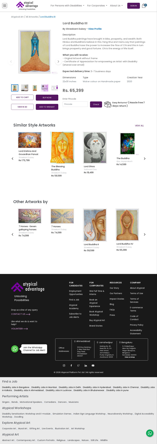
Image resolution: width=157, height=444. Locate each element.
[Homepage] (27, 5)
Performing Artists (15, 396)
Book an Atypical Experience (94, 303)
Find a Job (74, 299)
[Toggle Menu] (4, 5)
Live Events (47, 428)
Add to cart (22, 97)
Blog (112, 304)
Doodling (19, 416)
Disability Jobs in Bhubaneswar (89, 390)
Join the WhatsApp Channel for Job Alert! (33, 349)
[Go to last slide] (12, 158)
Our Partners (116, 293)
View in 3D (22, 107)
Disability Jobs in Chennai (126, 387)
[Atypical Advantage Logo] (27, 286)
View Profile (95, 28)
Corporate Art (9, 428)
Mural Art (23, 428)
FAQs (112, 309)
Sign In (133, 5)
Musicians (74, 402)
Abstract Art (8, 440)
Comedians (50, 402)
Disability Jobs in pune (117, 390)
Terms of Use (136, 293)
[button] (58, 61)
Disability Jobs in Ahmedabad (29, 390)
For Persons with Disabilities (66, 5)
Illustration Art (62, 428)
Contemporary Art (26, 440)
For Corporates (96, 5)
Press (112, 315)
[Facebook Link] (71, 365)
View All (139, 125)
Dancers (62, 402)
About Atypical (137, 288)
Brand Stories (95, 325)
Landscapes (74, 440)
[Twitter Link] (78, 365)
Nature (85, 440)
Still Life (95, 440)
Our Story (114, 288)
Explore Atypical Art (16, 423)
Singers (6, 402)
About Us (115, 5)
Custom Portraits (46, 440)
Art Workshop (78, 428)
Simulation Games (62, 413)
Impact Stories (117, 299)
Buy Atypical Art (97, 320)
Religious (61, 440)
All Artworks (32, 16)
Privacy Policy (136, 325)
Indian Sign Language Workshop (89, 413)
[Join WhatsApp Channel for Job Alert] (14, 349)
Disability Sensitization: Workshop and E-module (26, 413)
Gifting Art (34, 428)
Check (96, 104)
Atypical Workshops (16, 408)
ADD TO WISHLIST (47, 107)
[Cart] (143, 5)
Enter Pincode (69, 99)
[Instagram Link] (64, 365)
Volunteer (19, 328)
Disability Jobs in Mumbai (44, 387)
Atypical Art (17, 16)
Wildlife (104, 440)
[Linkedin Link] (86, 365)
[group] (34, 51)
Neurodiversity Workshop (120, 413)
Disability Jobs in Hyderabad (97, 387)
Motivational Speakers (31, 402)
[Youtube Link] (93, 365)
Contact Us (20, 313)
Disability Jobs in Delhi (70, 387)
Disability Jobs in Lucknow (59, 390)
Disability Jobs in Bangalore (16, 387)
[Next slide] (144, 158)
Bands (15, 402)
